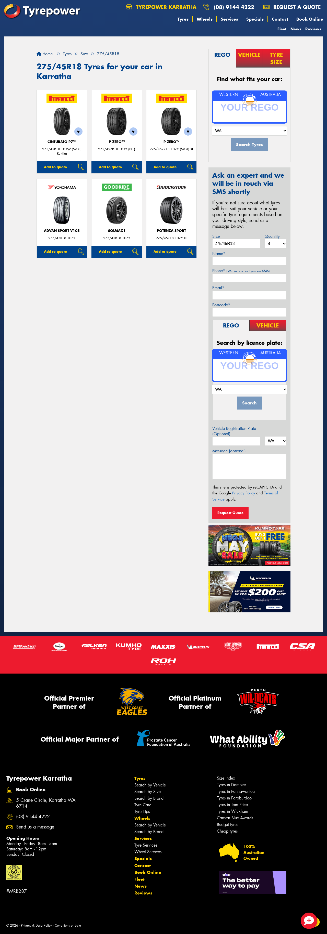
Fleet (281, 29)
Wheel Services (147, 851)
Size (216, 236)
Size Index (226, 778)
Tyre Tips (142, 811)
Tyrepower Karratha (161, 7)
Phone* (241, 270)
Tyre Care (142, 805)
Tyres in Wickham (232, 811)
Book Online (309, 19)
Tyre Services (145, 845)
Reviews (313, 29)
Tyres (183, 19)
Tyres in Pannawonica (236, 791)
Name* (218, 253)
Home (45, 54)
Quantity (272, 236)
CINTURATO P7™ (62, 142)
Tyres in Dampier (231, 784)
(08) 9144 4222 (234, 7)
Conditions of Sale (68, 925)
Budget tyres (227, 824)
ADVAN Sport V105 (62, 231)
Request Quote (230, 512)
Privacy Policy (243, 493)
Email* (218, 288)
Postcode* (221, 305)
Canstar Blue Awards (235, 818)
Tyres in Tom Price (232, 804)
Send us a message (35, 827)
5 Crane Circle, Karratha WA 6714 (46, 803)
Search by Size (147, 791)
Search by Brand (149, 798)
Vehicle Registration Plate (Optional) (234, 431)
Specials (255, 19)
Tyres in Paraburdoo (234, 798)
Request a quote (292, 7)
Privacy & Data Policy (36, 925)
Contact (280, 19)
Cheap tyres (227, 831)
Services (229, 19)
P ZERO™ (117, 142)
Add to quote (55, 167)
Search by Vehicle (150, 785)
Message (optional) (229, 451)
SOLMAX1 (116, 231)
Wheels (205, 19)
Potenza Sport (171, 231)
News (295, 29)
